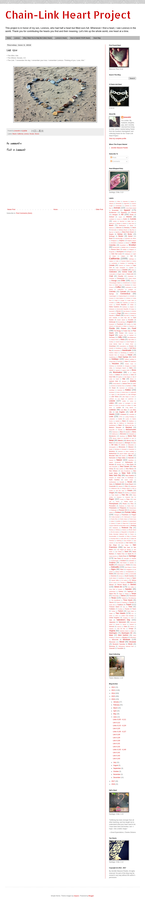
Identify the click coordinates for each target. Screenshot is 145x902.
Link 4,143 (116, 758)
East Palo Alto (125, 317)
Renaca (111, 529)
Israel (117, 379)
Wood (121, 642)
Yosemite (112, 648)
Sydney (121, 591)
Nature (119, 460)
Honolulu (120, 361)
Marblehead (112, 425)
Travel (128, 604)
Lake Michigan (132, 394)
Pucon (134, 517)
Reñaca (118, 529)
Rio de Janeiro (115, 532)
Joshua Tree (126, 383)
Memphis (131, 434)
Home (9, 38)
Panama (119, 497)
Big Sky (132, 230)
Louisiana (123, 414)
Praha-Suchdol (115, 517)
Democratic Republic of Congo (125, 309)
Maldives (131, 421)
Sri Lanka (124, 580)
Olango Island (126, 488)
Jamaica (124, 381)
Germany (112, 337)
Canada (111, 265)
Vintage (131, 628)
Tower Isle (112, 604)
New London (119, 468)
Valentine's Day (123, 620)
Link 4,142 (116, 756)
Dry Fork (126, 315)
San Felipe (124, 545)
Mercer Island (116, 438)
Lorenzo (17, 38)
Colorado (123, 291)
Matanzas (115, 432)
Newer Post (11, 209)
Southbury (121, 578)
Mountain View (113, 455)
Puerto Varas (123, 519)
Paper (111, 499)
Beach (15, 134)
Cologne (130, 289)
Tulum (134, 609)
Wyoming (112, 646)
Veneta (117, 624)
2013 (113, 690)
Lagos (112, 394)
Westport (125, 637)
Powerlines (125, 514)
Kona (118, 392)
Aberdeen (111, 201)
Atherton (129, 217)
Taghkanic (130, 591)
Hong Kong (112, 361)
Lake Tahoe (114, 396)
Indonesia (125, 374)
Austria (115, 221)
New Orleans (113, 471)
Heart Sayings (123, 357)
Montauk (124, 449)
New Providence (125, 471)
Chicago (114, 281)
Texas (113, 598)
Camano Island (125, 261)
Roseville (121, 536)
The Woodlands (115, 600)
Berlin (134, 227)
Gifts (120, 337)
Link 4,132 (116, 747)
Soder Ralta (120, 573)
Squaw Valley (115, 580)
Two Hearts (120, 613)
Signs (113, 569)
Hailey (125, 348)
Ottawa (120, 492)
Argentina (124, 212)
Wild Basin (133, 637)
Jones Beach (116, 383)
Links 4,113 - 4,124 (119, 725)
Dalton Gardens (114, 307)
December (117, 777)
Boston (120, 236)
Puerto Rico (114, 519)
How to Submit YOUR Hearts (80, 38)
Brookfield (123, 245)
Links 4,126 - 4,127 (119, 731)
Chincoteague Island (114, 282)
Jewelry (133, 381)
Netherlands (129, 462)
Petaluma (121, 506)
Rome (132, 534)
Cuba (118, 302)
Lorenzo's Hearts (61, 38)
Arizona (133, 212)
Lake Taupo (125, 396)
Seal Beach (123, 562)
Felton (125, 326)
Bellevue (111, 227)
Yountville (120, 648)
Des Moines (126, 311)
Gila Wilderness (131, 337)
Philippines (123, 508)
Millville (123, 445)
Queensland (132, 521)
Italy (123, 379)
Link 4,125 (116, 728)
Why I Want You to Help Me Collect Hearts (37, 38)
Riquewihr (124, 532)
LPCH (120, 416)
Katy (134, 385)
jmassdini (127, 117)
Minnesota (122, 447)
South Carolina (129, 576)
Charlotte (111, 278)
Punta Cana (132, 519)
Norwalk (122, 482)
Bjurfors (118, 232)
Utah (110, 620)
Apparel (127, 210)
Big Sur (111, 232)
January (116, 702)
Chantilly (120, 276)
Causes (125, 270)
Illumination (117, 372)
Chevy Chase (132, 278)
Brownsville (116, 247)
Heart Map (97, 38)
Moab (110, 449)
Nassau (111, 460)
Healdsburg (112, 357)
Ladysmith (133, 392)
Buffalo (125, 249)
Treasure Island (114, 606)
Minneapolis (112, 447)
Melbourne (115, 434)
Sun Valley (131, 587)
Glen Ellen (131, 339)
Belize (131, 225)
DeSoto (134, 311)
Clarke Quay (118, 285)
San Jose (127, 547)
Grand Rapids (130, 341)
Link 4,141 (116, 752)
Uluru (116, 615)
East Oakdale (113, 317)
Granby (111, 341)
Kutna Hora (125, 392)
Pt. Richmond (126, 517)
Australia (133, 219)
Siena (134, 567)
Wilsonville (115, 639)
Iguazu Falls (125, 370)
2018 (113, 784)
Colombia (112, 291)
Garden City (122, 335)
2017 (113, 781)
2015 (113, 696)
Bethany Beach (123, 230)
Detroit (113, 313)
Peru (132, 503)
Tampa (133, 593)
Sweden (128, 589)
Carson (118, 270)
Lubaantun (112, 419)
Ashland (111, 217)
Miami (111, 442)
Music (130, 455)
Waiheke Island (124, 631)
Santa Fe (131, 554)
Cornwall (131, 296)
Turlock (120, 611)
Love (111, 416)
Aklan (118, 201)
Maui (121, 432)
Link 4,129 (116, 738)
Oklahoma (133, 486)
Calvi (117, 261)
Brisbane (120, 243)
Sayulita (134, 558)
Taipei (120, 593)
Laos (132, 396)
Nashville (131, 458)
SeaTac (132, 562)
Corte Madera (119, 298)
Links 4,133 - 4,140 (119, 749)
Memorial (123, 434)
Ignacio (118, 370)
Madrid (117, 421)
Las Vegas (121, 399)
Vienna (132, 626)
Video (125, 626)
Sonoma (113, 576)
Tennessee (132, 595)
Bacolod (122, 221)
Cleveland (127, 285)
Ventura (131, 624)
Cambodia (114, 263)
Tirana (118, 602)
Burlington (129, 251)
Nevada (111, 464)
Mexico (120, 440)
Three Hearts (128, 600)
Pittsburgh (114, 510)
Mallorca (121, 423)
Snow (111, 574)
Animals (117, 208)
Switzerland (112, 591)
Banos (125, 223)
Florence (131, 326)
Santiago (132, 556)
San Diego (113, 545)
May (115, 714)
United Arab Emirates (127, 615)
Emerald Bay (121, 322)
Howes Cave (129, 363)
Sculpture (112, 563)
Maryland (128, 427)
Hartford (131, 352)
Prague (134, 514)
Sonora (121, 576)
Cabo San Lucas (116, 254)
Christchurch (126, 282)
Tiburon (111, 602)
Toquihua (124, 602)
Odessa (120, 486)
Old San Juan (120, 490)
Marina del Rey (129, 425)
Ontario (129, 490)
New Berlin (130, 464)
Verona (119, 626)
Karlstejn (128, 385)
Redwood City (127, 528)
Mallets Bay (112, 423)
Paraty (122, 499)
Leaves (112, 401)
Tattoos (123, 596)
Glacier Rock (114, 339)
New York (126, 473)
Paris (128, 499)
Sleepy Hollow (119, 571)
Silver (122, 569)
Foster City (126, 331)
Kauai (113, 388)
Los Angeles (120, 412)
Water (111, 635)
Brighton (121, 240)
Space (128, 578)
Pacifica (127, 492)
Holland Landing (129, 359)
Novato (32, 134)
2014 (113, 693)
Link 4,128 (116, 734)
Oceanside (112, 486)
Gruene (131, 346)
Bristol (127, 243)
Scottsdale (131, 560)
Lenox (131, 401)
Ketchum (119, 390)
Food (134, 328)
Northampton (112, 482)
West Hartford (123, 635)
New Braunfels (113, 466)
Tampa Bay (115, 595)
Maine (124, 421)
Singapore (129, 569)
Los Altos (124, 410)
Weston (118, 637)
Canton (128, 265)
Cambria (122, 263)
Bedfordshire (122, 225)
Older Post (99, 209)
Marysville (112, 429)
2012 (113, 687)
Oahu (110, 484)
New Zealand (129, 475)
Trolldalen (112, 609)
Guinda (111, 348)
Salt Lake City (125, 538)
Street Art (118, 587)
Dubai (132, 315)
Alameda (125, 201)
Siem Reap (128, 567)
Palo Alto (125, 495)
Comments (115, 161)
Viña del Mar (121, 628)
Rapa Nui (125, 523)
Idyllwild (111, 370)
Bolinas (120, 234)
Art (122, 214)
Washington (113, 633)
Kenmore (122, 388)
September (117, 768)
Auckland (111, 219)
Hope (126, 361)
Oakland (118, 484)
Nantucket (112, 458)
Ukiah (110, 615)
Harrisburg (123, 352)
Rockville (131, 532)
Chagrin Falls (120, 274)
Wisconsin (112, 642)
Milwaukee (131, 445)
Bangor (119, 223)
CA (135, 251)
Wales (132, 631)
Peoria (125, 503)
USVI (132, 617)
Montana (117, 449)
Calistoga (131, 259)
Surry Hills (112, 589)
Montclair (131, 449)
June (115, 717)
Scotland (123, 560)
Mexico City (130, 440)
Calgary (123, 256)
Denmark (111, 311)
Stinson (111, 584)
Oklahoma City (115, 488)
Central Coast (127, 272)
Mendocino (112, 436)
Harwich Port (113, 355)
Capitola (131, 267)
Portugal (116, 514)
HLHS (134, 357)
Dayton (132, 307)
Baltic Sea (131, 221)
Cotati (116, 300)
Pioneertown (132, 508)
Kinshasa (111, 392)
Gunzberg (118, 348)
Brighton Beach (131, 240)
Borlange (112, 236)
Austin (125, 219)
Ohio (126, 486)
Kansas (113, 385)
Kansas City (120, 385)
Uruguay (125, 617)
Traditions (120, 604)
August (116, 765)
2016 (113, 699)
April (115, 711)
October (116, 771)
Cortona (128, 298)
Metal (111, 440)
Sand (126, 551)
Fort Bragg (117, 331)
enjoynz (76, 896)
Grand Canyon (120, 341)
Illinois (134, 370)
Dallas (132, 304)
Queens (125, 521)
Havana (122, 355)
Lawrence (130, 399)
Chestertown (121, 278)
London (118, 407)
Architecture (113, 212)
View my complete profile (117, 138)
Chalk (111, 276)
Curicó (132, 302)
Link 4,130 (116, 740)
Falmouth (118, 326)
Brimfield (113, 243)
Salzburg (119, 540)
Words (130, 644)
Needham (131, 460)
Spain (134, 578)
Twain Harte (130, 611)
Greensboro (123, 346)
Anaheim (126, 205)
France (121, 333)
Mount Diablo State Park (127, 453)
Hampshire (117, 350)
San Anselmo (127, 540)
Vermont (111, 626)
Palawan (133, 492)
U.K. (132, 613)
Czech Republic (121, 304)
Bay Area (131, 223)
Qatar (112, 521)
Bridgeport (114, 240)
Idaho (131, 368)
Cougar (122, 300)
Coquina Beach (122, 296)
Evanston (111, 324)
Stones (37, 134)
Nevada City (120, 464)
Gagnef (111, 335)
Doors (118, 315)
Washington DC (126, 633)
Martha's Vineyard (115, 427)
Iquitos (120, 377)
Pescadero (112, 506)
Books (130, 234)
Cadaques (127, 254)
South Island (112, 578)
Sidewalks (115, 567)
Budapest (133, 247)
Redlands (115, 527)
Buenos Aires (115, 249)
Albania (111, 203)
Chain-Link (130, 274)
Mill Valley (114, 445)
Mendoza (122, 436)
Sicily (134, 565)
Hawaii (130, 355)
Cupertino (125, 302)
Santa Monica (113, 556)
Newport (111, 477)
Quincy (113, 523)
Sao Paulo (117, 558)
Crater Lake (130, 300)
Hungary (127, 366)
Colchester (128, 287)
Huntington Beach (121, 368)
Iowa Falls (112, 377)
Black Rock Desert (128, 232)
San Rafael (118, 551)
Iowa (132, 374)
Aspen (120, 217)
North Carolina (114, 479)
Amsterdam (118, 205)
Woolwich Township (119, 644)
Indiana (117, 374)
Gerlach (131, 335)
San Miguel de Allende (124, 549)
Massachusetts (131, 430)
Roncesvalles (112, 536)
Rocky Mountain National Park (118, 534)
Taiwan (127, 593)
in (128, 372)
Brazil (111, 238)
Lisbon (129, 405)
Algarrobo (126, 203)
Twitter (111, 613)
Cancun (121, 265)
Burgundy (111, 251)
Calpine (111, 261)
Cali (131, 256)
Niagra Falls (120, 477)
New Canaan (124, 466)
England (130, 322)
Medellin (127, 432)
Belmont (119, 227)
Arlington (115, 214)
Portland (118, 512)
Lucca (120, 419)
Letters (111, 403)
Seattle (111, 565)
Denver (118, 311)
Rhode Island (132, 529)
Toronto (131, 602)
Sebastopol (121, 565)
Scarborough (114, 560)
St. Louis (113, 582)
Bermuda (113, 230)
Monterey (112, 451)
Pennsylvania (113, 504)
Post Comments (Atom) (24, 213)
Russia (134, 536)
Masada (120, 429)
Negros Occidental (114, 462)
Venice (124, 624)
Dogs (119, 313)
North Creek (129, 479)
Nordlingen (131, 477)
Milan (134, 442)
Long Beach (129, 407)
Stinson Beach (122, 584)
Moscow (120, 451)
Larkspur (111, 399)
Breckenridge (119, 238)
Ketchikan (111, 390)
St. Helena (132, 580)
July (115, 762)
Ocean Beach (129, 484)
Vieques (111, 628)
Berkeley (127, 227)
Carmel (111, 270)
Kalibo (134, 383)
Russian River (115, 538)
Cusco (111, 304)
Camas (134, 261)
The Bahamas (132, 598)
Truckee (120, 609)
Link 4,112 (116, 723)
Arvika (132, 214)
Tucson (127, 609)
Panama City (129, 497)
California (20, 134)
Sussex (120, 589)
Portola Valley (130, 512)
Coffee (118, 287)
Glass (123, 339)
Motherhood (113, 453)
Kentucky (130, 388)
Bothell (130, 236)
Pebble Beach (128, 501)
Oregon (111, 493)
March (115, 708)
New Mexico (130, 468)
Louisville (131, 414)
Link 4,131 (116, 743)
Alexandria (118, 203)
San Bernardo (119, 542)
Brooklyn (132, 245)
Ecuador (130, 319)
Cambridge (131, 263)
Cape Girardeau (120, 267)
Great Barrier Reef (115, 344)
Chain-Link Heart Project (68, 14)
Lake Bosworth (121, 394)
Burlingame (120, 251)
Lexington (127, 403)
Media (134, 432)
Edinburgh (112, 322)
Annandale (115, 210)
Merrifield (126, 438)
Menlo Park (132, 436)
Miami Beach (119, 442)
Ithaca (131, 379)
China (132, 280)
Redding (133, 525)
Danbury (124, 307)
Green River (129, 344)
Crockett (111, 302)
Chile (123, 281)
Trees (130, 607)
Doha (126, 313)
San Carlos (129, 542)
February (116, 705)
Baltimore (111, 223)
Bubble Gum (125, 247)
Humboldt (119, 366)
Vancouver (122, 622)
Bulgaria (131, 249)
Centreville (112, 274)
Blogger (91, 896)
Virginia (112, 631)
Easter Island (121, 319)
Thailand (123, 598)
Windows (126, 639)
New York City (115, 475)
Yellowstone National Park (126, 646)
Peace (117, 501)
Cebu (132, 270)
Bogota (111, 234)
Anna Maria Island (131, 208)
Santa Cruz (120, 554)
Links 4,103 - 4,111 (119, 719)
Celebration (113, 272)
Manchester (130, 423)
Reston (124, 529)
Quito (118, 523)
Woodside (132, 642)
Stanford (130, 582)
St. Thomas (121, 582)
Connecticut (125, 294)
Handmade (126, 350)
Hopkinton (133, 361)
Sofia (126, 573)
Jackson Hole (113, 381)
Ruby (128, 536)
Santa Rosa (122, 556)
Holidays (115, 359)
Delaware (111, 309)
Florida (112, 328)
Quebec (118, 521)
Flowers (123, 328)
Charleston (130, 276)
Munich (124, 455)
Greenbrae (112, 346)
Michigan (127, 442)
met (133, 438)
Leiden (124, 401)
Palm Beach (115, 495)
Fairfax (129, 324)
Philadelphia (113, 508)
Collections (120, 289)
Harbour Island (113, 352)
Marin (120, 425)
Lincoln (122, 405)
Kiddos (128, 390)
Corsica (111, 298)
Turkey (113, 611)
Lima (116, 405)
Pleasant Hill (123, 510)
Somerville (133, 573)
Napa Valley (121, 458)
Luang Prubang (129, 416)
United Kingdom (114, 617)
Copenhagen (112, 296)
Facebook (120, 324)
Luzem (127, 419)
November (117, 774)
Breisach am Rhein (130, 238)
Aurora (118, 219)
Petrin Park (130, 506)
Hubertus (111, 366)
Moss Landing (130, 451)
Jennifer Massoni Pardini (119, 148)
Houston (115, 364)
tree (124, 606)
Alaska (132, 201)
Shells (128, 565)
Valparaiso (112, 622)
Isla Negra (127, 377)
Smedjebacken (130, 571)
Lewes (120, 403)
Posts (113, 157)
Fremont (131, 333)
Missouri (130, 447)
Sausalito (126, 558)
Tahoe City (112, 593)
